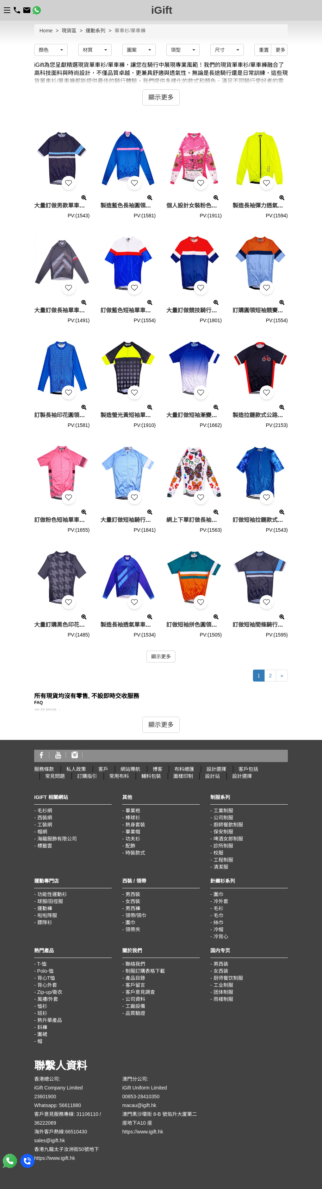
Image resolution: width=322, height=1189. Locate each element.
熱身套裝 (135, 824)
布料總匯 (184, 769)
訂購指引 (87, 776)
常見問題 (55, 776)
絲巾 (218, 922)
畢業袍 (132, 810)
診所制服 (223, 846)
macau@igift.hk (139, 1105)
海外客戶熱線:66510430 (60, 1131)
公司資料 (135, 999)
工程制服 (223, 860)
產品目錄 (135, 978)
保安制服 (223, 832)
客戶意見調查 (140, 992)
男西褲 (132, 908)
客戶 (103, 769)
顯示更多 (161, 656)
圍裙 (42, 1034)
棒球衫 (132, 817)
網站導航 (130, 769)
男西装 (220, 964)
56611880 (70, 1105)
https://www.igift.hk (54, 1158)
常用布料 (119, 776)
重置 (264, 50)
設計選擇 (216, 769)
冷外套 (220, 901)
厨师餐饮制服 (228, 978)
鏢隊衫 (44, 922)
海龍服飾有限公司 (57, 839)
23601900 (45, 1096)
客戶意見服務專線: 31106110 (66, 1114)
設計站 (212, 776)
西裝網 (44, 817)
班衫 (42, 1013)
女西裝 (132, 901)
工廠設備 (135, 1006)
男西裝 (132, 894)
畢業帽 (132, 832)
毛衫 (218, 908)
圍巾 (130, 922)
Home (45, 30)
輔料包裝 (151, 776)
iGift (161, 10)
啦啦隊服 (47, 915)
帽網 (42, 832)
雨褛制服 (223, 999)
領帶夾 (132, 929)
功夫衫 (132, 839)
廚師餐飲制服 (228, 824)
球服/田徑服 (50, 901)
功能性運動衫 (52, 894)
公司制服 (223, 817)
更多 (280, 50)
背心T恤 (46, 978)
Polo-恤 (45, 971)
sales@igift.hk (49, 1140)
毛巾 (218, 915)
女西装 (220, 971)
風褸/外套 (47, 999)
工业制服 (223, 985)
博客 (157, 769)
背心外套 (47, 985)
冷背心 (220, 936)
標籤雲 (44, 846)
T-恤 (41, 964)
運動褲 (44, 908)
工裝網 (44, 824)
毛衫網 (44, 810)
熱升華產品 (49, 1020)
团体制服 (223, 992)
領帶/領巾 (136, 915)
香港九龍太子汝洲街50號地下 (66, 1149)
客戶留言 (135, 985)
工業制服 (223, 810)
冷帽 (218, 929)
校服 (218, 853)
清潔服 (220, 867)
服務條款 (44, 769)
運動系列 (95, 30)
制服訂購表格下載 (145, 971)
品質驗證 (135, 1013)
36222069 (45, 1123)
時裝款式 (135, 853)
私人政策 (76, 769)
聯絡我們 (135, 964)
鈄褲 (42, 1027)
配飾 (130, 846)
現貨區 (69, 30)
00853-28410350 (141, 1096)
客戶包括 (248, 769)
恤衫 (42, 1006)
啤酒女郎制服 (228, 839)
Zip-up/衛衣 (50, 992)
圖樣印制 (183, 776)
